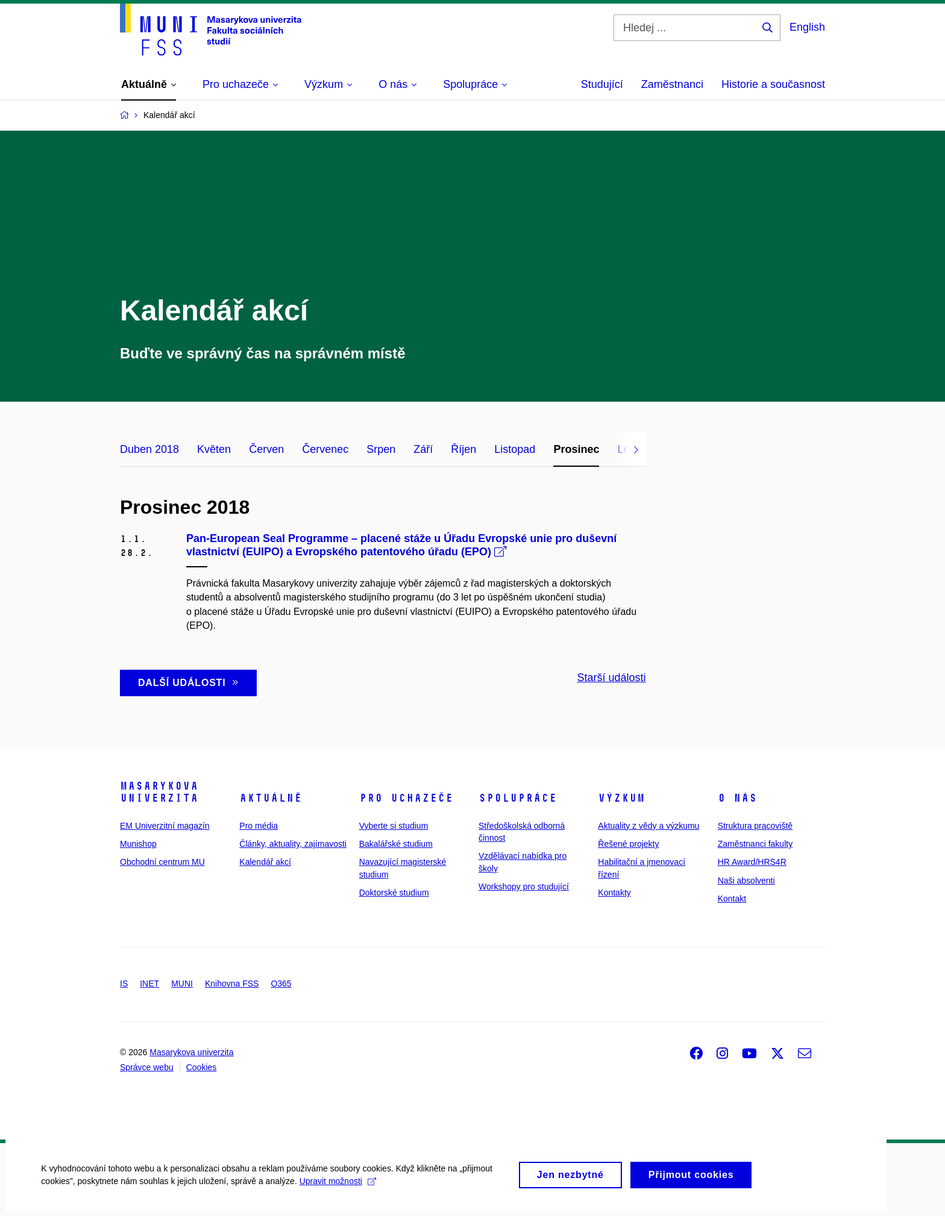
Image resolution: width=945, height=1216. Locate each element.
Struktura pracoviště (755, 826)
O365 (281, 983)
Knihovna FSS (232, 983)
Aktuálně (270, 798)
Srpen (380, 449)
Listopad (514, 449)
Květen (214, 449)
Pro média (258, 826)
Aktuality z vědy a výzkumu (648, 826)
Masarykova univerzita (159, 792)
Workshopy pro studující (524, 886)
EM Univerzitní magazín (165, 826)
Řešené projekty (628, 844)
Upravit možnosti (338, 1189)
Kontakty (614, 892)
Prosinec (576, 449)
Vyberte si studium (394, 826)
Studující (602, 84)
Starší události (611, 678)
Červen (266, 449)
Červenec (325, 449)
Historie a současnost (773, 84)
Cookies (201, 1067)
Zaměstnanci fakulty (755, 844)
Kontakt (732, 898)
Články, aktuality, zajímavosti (293, 844)
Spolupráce (518, 798)
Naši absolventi (746, 880)
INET (149, 983)
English (807, 27)
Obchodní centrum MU (162, 862)
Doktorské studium (394, 892)
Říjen (463, 449)
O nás (737, 798)
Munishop (138, 844)
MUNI (182, 983)
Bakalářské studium (396, 844)
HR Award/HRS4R (752, 862)
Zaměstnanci (672, 84)
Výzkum (621, 798)
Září (423, 449)
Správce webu (147, 1067)
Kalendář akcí (265, 862)
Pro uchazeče (406, 798)
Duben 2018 (149, 449)
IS (124, 983)
